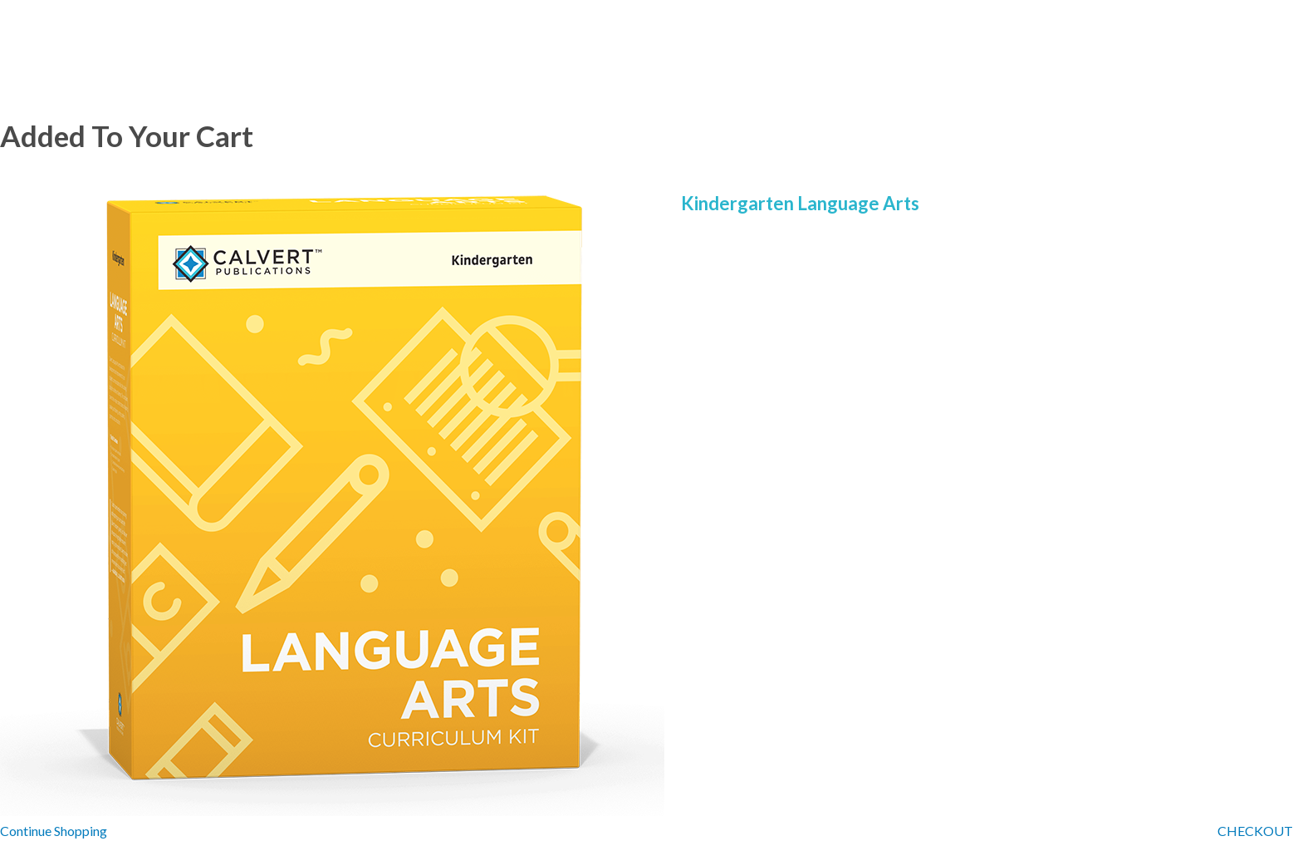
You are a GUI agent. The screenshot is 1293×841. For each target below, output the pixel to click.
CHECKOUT (1255, 831)
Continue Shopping (53, 831)
